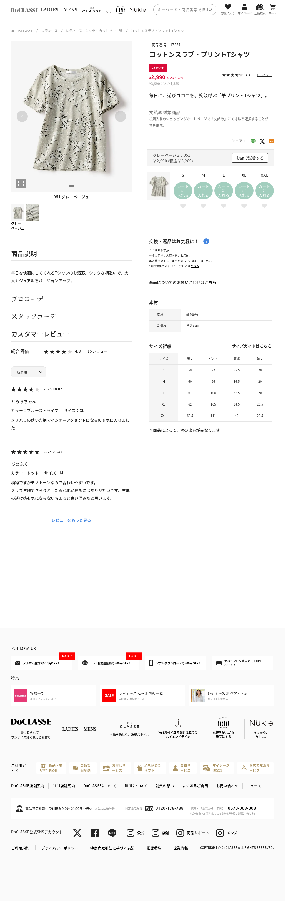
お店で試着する (250, 158)
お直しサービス (114, 768)
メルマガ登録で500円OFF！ (43, 660)
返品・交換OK (51, 768)
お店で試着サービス (255, 768)
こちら (207, 261)
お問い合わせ (227, 785)
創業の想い (165, 785)
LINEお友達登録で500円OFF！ (110, 661)
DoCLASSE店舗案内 (27, 785)
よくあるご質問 (195, 785)
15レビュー (98, 351)
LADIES (50, 9)
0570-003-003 (242, 808)
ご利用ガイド (18, 768)
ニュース (254, 785)
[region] (142, 9)
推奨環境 (154, 847)
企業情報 (180, 847)
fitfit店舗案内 (63, 785)
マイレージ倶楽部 (216, 768)
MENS (71, 9)
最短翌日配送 (82, 768)
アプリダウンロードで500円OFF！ (175, 663)
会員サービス (182, 768)
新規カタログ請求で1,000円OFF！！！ (238, 663)
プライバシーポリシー (59, 847)
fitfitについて (136, 785)
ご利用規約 (20, 847)
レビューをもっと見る (71, 520)
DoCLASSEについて (99, 785)
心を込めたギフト (149, 768)
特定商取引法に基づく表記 (112, 847)
